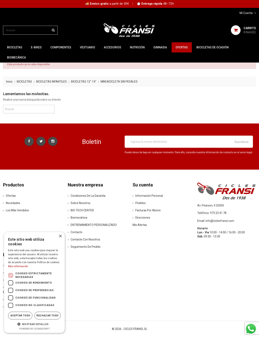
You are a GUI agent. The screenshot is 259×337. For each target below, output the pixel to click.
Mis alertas (140, 224)
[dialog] (34, 282)
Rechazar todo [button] (47, 315)
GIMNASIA (160, 47)
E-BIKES (36, 47)
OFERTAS (182, 47)
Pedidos (139, 203)
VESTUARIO (87, 47)
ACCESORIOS (112, 47)
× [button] (60, 236)
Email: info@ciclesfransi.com (215, 220)
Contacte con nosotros (84, 239)
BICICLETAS (14, 47)
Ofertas (9, 195)
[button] (34, 324)
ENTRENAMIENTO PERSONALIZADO (92, 224)
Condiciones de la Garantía (86, 195)
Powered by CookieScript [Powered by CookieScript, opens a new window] (34, 328)
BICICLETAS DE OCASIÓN (212, 47)
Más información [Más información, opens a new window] (18, 266)
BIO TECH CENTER (81, 210)
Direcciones (141, 217)
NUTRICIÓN (137, 47)
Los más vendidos (16, 210)
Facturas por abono (147, 210)
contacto (75, 232)
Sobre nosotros (79, 203)
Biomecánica (16, 57)
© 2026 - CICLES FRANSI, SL (129, 329)
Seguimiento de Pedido (84, 246)
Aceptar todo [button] (20, 315)
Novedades (11, 203)
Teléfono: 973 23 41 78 (211, 213)
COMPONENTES (60, 47)
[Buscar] (30, 30)
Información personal (148, 195)
